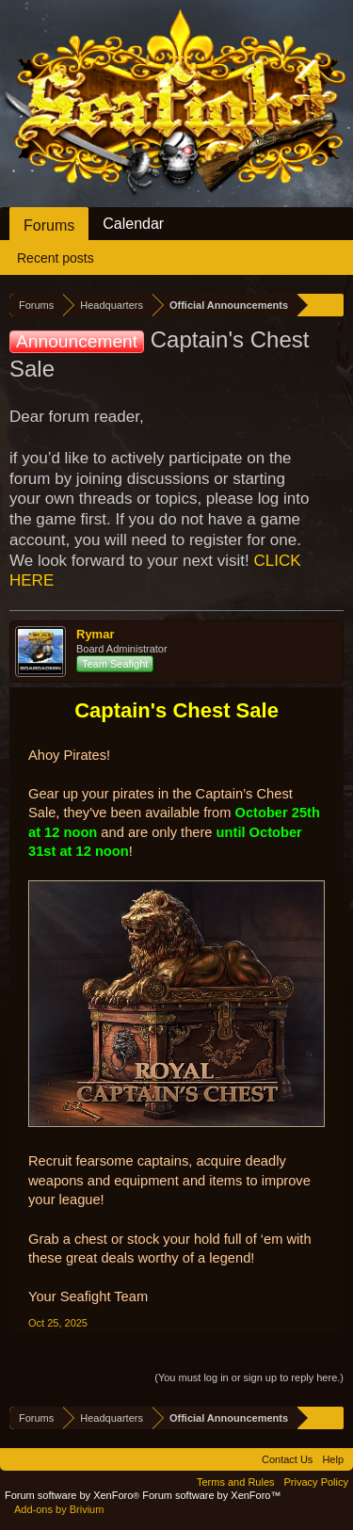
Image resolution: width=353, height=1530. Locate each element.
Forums (49, 225)
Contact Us (287, 1459)
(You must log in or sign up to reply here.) (249, 1377)
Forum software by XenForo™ (211, 1495)
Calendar (133, 224)
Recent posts (55, 258)
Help (333, 1459)
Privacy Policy (316, 1482)
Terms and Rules (236, 1482)
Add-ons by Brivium (59, 1509)
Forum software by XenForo (73, 1495)
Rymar (95, 634)
